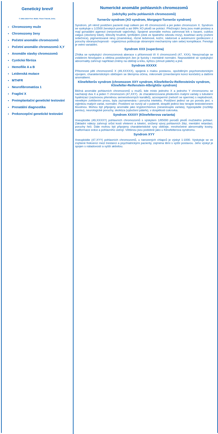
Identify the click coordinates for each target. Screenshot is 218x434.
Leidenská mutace (25, 73)
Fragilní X (19, 93)
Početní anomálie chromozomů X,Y (38, 47)
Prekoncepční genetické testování (37, 114)
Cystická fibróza (24, 60)
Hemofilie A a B (23, 67)
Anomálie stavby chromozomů (35, 53)
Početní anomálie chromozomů (35, 40)
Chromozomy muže (26, 27)
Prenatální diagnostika (28, 107)
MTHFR (17, 80)
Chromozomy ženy (26, 33)
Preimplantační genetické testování (38, 100)
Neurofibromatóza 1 (27, 87)
